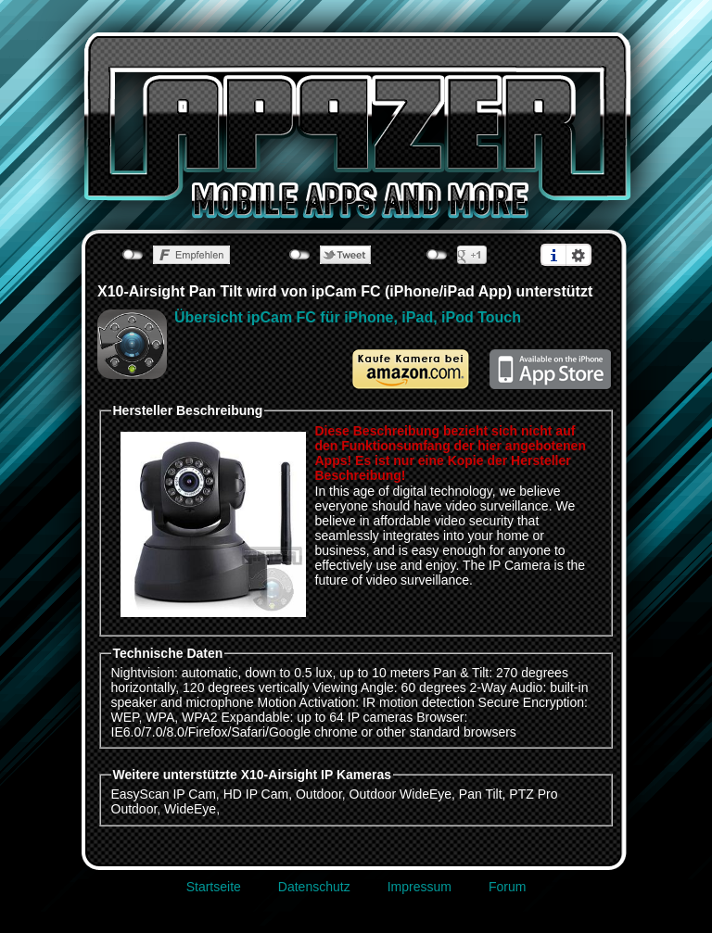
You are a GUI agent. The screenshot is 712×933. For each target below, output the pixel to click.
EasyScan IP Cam (163, 794)
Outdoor (319, 794)
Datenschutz (314, 886)
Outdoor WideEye (401, 794)
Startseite (213, 886)
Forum (507, 886)
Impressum (419, 886)
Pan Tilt (480, 794)
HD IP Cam (256, 794)
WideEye (190, 808)
